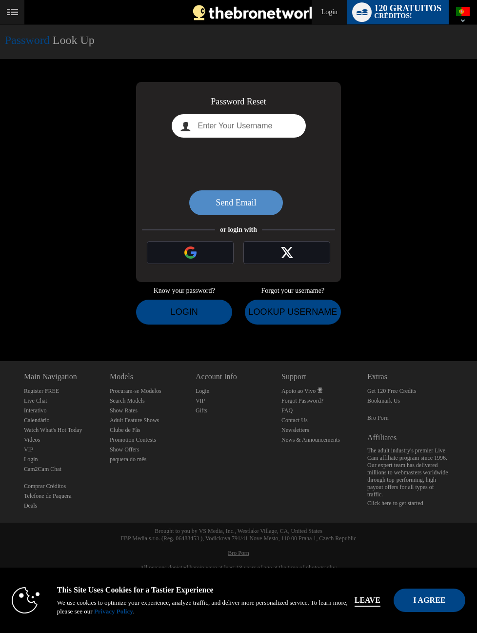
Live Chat (35, 400)
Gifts (201, 410)
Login (329, 12)
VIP (28, 449)
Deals (30, 505)
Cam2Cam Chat (42, 469)
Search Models (127, 400)
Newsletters (295, 430)
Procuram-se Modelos (135, 391)
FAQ (287, 410)
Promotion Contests (133, 439)
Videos (32, 439)
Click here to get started (395, 503)
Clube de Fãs (125, 430)
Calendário (37, 420)
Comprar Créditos (45, 486)
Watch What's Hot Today (53, 430)
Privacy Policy (117, 611)
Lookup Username (292, 312)
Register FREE (41, 391)
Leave (371, 600)
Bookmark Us (383, 400)
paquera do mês (128, 459)
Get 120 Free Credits (391, 391)
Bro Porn (378, 417)
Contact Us (294, 420)
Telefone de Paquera (48, 495)
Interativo (35, 410)
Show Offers (124, 449)
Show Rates (124, 410)
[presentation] (238, 164)
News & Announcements (310, 439)
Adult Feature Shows (134, 420)
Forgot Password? (302, 400)
